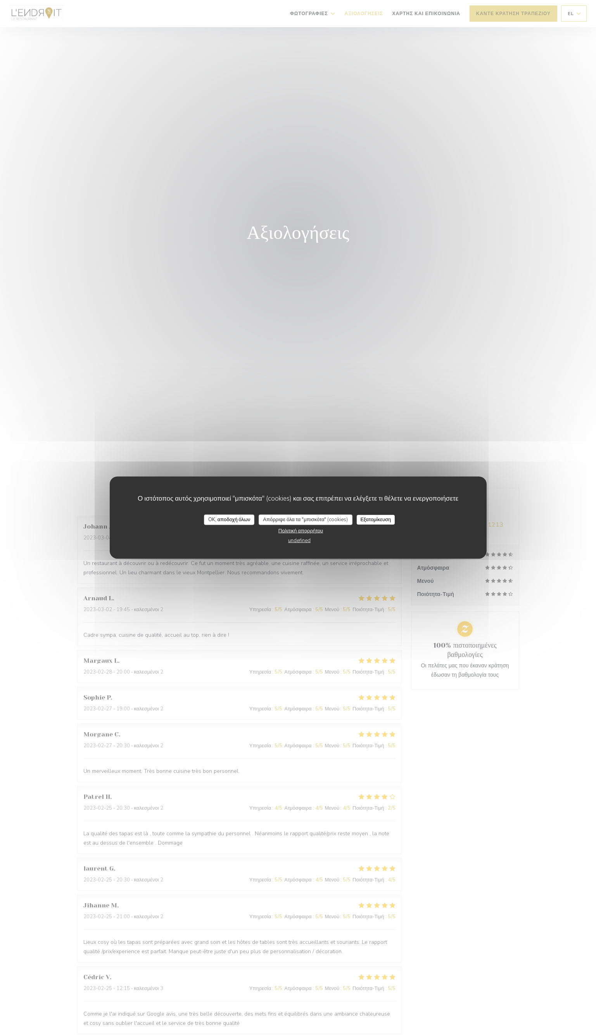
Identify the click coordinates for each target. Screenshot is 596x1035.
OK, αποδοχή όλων (229, 519)
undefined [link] (299, 540)
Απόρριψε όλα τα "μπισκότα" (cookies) (305, 519)
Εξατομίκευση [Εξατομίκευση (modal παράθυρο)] (375, 519)
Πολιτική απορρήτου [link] (300, 530)
